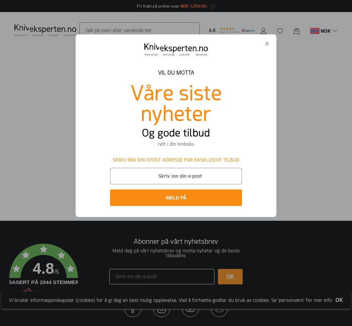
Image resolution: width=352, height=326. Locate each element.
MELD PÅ (176, 197)
